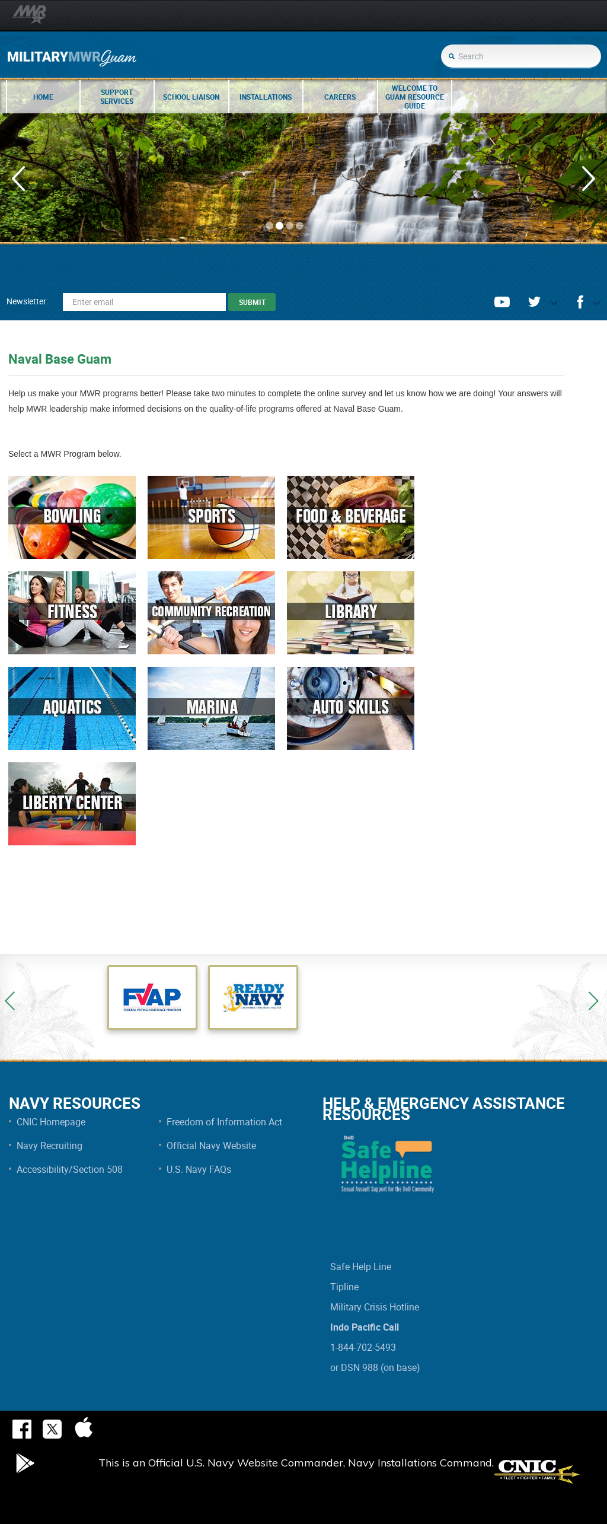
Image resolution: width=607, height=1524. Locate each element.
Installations (265, 96)
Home (43, 96)
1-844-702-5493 (363, 1347)
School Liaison (191, 96)
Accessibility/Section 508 (70, 1169)
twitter (534, 302)
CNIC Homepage (51, 1121)
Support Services (116, 96)
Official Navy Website (211, 1145)
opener (549, 306)
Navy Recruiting (49, 1145)
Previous (10, 1000)
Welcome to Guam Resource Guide (414, 96)
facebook (580, 301)
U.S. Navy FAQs (199, 1169)
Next (593, 1000)
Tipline (344, 1286)
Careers (340, 96)
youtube (502, 302)
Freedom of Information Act (224, 1121)
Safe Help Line (360, 1266)
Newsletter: (27, 301)
